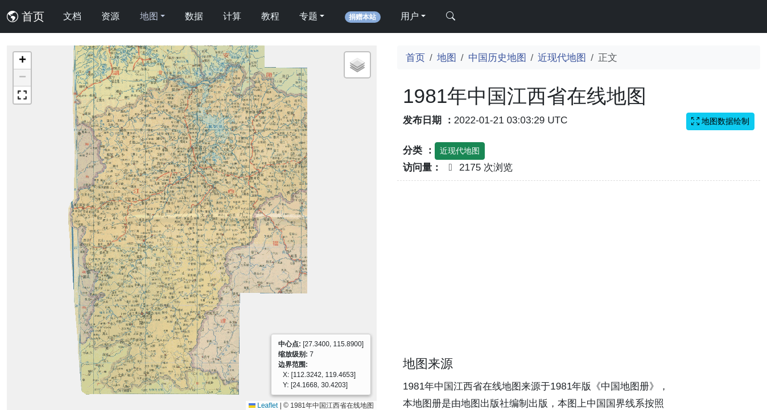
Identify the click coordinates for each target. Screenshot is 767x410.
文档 (72, 16)
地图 (446, 57)
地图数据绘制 (720, 121)
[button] (22, 60)
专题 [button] (308, 16)
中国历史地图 (497, 57)
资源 (110, 16)
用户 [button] (410, 16)
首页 (25, 16)
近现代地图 (562, 57)
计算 (232, 16)
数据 (194, 16)
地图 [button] (149, 16)
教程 (270, 16)
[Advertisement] (578, 275)
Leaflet (263, 405)
